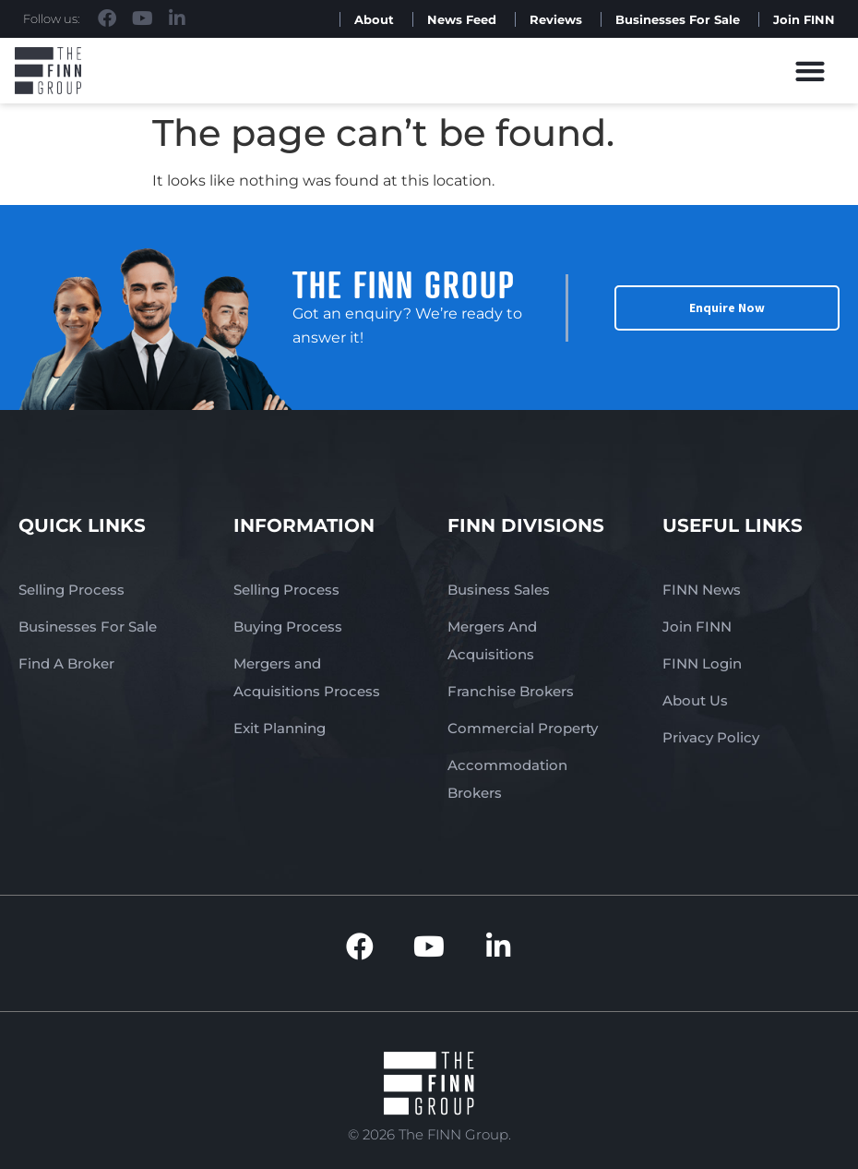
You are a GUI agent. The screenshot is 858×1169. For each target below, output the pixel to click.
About (374, 19)
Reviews (556, 19)
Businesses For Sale (677, 19)
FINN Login (702, 663)
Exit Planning (279, 728)
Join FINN (804, 19)
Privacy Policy (710, 737)
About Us (695, 700)
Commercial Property (522, 728)
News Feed (461, 19)
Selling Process (71, 589)
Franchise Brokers (510, 691)
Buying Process (287, 626)
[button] (810, 70)
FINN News (701, 589)
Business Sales (498, 589)
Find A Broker (66, 663)
